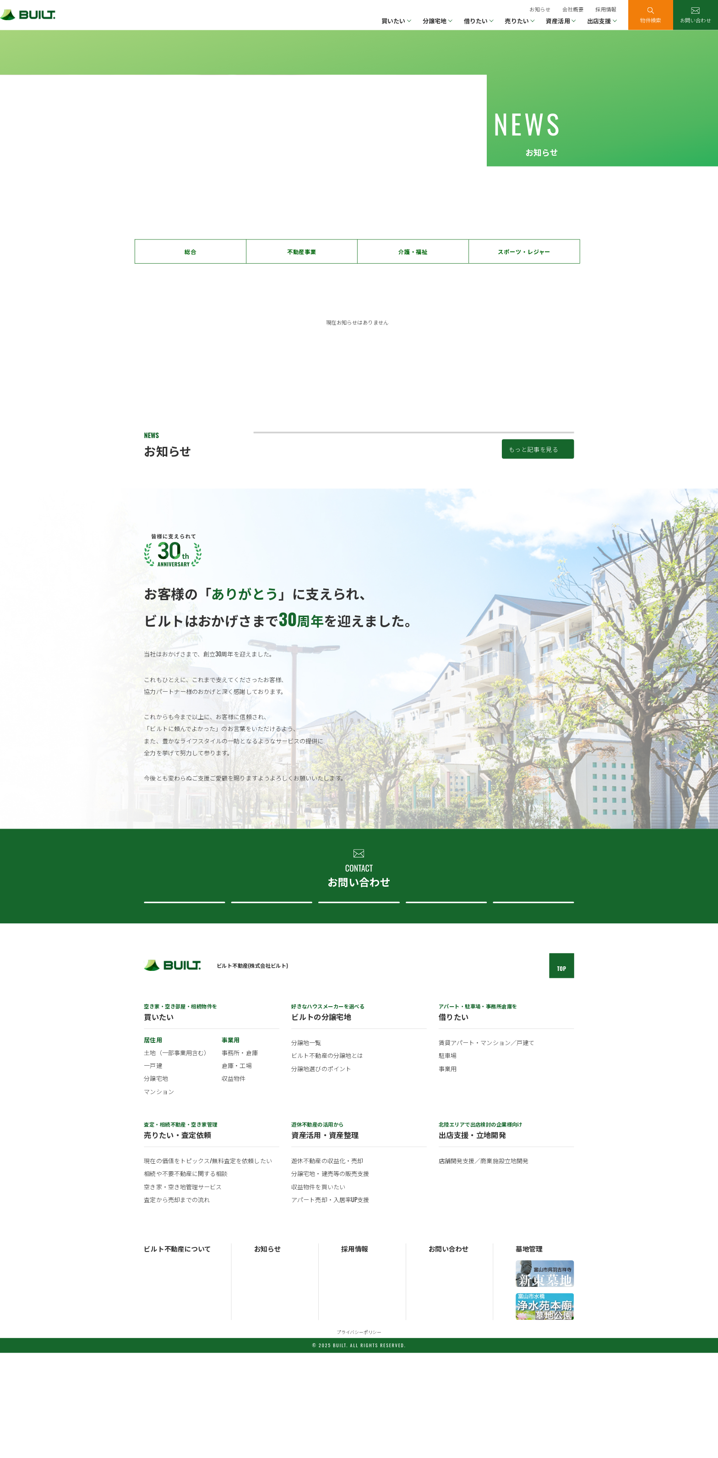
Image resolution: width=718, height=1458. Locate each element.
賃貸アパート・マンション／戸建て (486, 1147)
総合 (190, 252)
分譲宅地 (156, 1183)
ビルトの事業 (159, 1380)
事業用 (448, 1173)
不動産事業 (301, 252)
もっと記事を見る (534, 527)
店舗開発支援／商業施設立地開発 (483, 1266)
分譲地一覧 (306, 1147)
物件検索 (650, 20)
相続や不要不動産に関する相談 (186, 1279)
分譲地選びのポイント (321, 1173)
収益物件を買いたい (318, 1291)
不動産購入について (183, 994)
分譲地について (357, 994)
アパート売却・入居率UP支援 (330, 1304)
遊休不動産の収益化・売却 (327, 1266)
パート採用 (354, 1390)
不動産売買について (270, 994)
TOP (561, 1074)
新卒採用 (351, 1370)
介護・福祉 (413, 252)
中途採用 (351, 1380)
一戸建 (153, 1170)
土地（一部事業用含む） (177, 1157)
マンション (159, 1196)
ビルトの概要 (159, 1370)
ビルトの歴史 (159, 1390)
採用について (531, 994)
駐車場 (448, 1160)
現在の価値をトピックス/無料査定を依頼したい (208, 1266)
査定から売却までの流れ (177, 1304)
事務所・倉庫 (239, 1157)
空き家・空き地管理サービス (183, 1291)
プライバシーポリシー (359, 1437)
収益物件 (233, 1183)
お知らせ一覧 (270, 1370)
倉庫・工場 (236, 1170)
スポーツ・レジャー (524, 252)
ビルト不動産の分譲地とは (327, 1160)
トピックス (267, 1380)
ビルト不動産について (444, 994)
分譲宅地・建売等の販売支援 (330, 1279)
